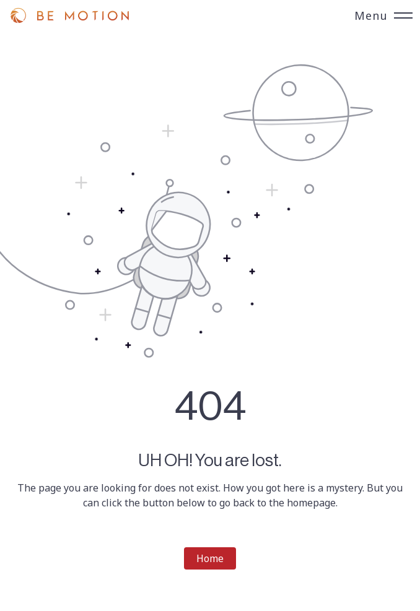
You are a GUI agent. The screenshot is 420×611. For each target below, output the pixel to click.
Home (210, 558)
